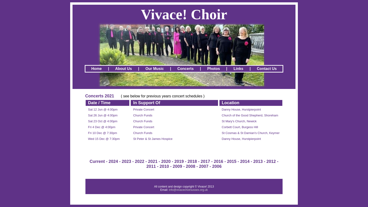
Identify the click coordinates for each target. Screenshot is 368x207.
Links (238, 69)
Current (97, 161)
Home (96, 69)
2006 (217, 166)
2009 (177, 166)
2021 (152, 161)
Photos (213, 69)
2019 (179, 161)
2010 (164, 166)
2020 (166, 161)
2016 (218, 161)
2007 (203, 166)
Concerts (185, 69)
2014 (244, 161)
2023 (126, 161)
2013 (258, 161)
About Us (123, 69)
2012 (271, 161)
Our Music (155, 69)
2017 (205, 161)
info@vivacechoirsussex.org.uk (188, 190)
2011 (151, 166)
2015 (231, 161)
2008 (190, 166)
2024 (113, 161)
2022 (139, 161)
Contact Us (267, 69)
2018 (192, 161)
